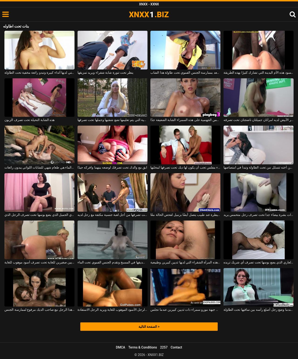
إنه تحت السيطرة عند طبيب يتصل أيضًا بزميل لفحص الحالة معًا (185, 215)
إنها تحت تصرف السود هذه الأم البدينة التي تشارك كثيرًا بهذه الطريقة (259, 72)
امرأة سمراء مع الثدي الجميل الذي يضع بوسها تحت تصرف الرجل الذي (39, 215)
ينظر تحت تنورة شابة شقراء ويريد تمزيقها (106, 72)
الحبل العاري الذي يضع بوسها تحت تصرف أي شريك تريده (259, 262)
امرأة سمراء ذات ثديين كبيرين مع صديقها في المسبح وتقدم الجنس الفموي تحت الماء (113, 262)
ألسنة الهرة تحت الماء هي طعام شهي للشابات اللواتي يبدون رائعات (39, 167)
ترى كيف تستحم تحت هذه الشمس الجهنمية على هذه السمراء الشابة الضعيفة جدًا (185, 120)
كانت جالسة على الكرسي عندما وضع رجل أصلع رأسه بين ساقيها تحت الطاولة (259, 309)
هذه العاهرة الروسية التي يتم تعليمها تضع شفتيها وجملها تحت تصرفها (113, 120)
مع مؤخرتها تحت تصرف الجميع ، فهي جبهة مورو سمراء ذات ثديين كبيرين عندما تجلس (185, 309)
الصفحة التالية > (149, 326)
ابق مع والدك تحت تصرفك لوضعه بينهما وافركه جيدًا (112, 167)
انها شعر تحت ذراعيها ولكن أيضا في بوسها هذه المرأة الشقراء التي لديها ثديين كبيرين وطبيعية (185, 262)
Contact (176, 347)
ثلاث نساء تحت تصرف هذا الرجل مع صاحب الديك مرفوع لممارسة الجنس (39, 309)
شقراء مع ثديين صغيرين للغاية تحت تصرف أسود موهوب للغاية (39, 262)
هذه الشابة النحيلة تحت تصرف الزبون (29, 120)
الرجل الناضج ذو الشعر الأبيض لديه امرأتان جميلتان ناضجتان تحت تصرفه (259, 120)
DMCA (120, 347)
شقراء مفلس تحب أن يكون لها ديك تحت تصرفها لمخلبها (185, 167)
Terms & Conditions (142, 347)
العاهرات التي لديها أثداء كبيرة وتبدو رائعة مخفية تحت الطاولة (39, 72)
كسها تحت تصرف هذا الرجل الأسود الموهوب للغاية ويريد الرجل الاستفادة (113, 309)
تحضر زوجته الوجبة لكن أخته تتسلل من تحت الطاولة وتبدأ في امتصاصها (259, 167)
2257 (164, 347)
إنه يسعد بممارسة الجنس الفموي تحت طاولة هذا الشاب (185, 72)
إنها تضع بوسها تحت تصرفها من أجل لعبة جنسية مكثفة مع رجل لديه (113, 215)
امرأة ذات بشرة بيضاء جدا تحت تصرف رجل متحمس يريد (259, 215)
